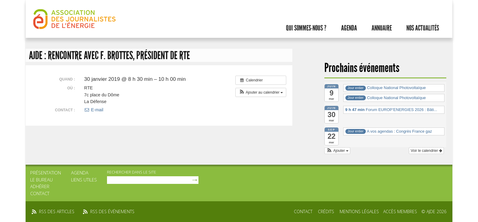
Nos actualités (422, 28)
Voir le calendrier (426, 151)
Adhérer (39, 186)
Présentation (45, 173)
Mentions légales (359, 211)
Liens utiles (84, 180)
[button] (261, 92)
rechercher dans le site (131, 172)
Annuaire (382, 28)
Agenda (349, 28)
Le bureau (41, 180)
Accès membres (400, 211)
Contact (39, 193)
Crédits (326, 211)
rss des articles (56, 211)
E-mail (93, 109)
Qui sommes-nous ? (306, 28)
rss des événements (112, 211)
